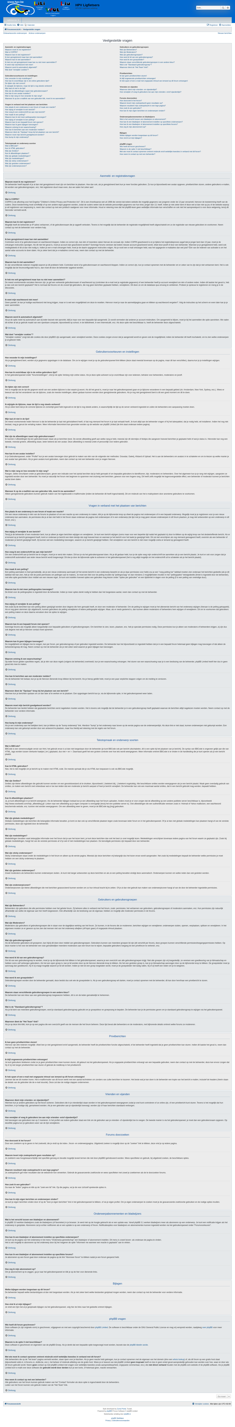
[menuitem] (20, 25)
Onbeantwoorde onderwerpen (15, 33)
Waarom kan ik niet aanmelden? (18, 60)
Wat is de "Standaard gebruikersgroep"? (136, 65)
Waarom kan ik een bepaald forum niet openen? (24, 122)
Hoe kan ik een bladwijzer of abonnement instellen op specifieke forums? (149, 124)
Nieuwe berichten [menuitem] (225, 33)
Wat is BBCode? (11, 146)
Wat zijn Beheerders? (128, 50)
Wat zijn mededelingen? (14, 158)
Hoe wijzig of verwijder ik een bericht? (20, 110)
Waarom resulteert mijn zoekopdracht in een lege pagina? (143, 106)
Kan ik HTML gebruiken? (15, 148)
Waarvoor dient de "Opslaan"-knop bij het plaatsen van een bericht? (32, 132)
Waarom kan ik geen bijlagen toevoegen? (21, 125)
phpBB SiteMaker (117, 1418)
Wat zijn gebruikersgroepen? (131, 55)
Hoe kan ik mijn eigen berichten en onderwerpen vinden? (142, 111)
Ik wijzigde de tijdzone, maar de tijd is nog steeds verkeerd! (28, 86)
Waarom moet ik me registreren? (18, 50)
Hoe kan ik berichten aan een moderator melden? (25, 130)
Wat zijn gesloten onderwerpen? (18, 163)
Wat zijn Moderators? (128, 52)
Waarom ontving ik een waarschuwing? (20, 127)
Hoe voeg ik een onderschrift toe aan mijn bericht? (25, 112)
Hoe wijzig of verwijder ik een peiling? (20, 120)
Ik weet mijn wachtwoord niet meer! (19, 65)
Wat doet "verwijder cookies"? (17, 70)
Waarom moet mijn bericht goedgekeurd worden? (24, 135)
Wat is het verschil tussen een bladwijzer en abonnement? (143, 119)
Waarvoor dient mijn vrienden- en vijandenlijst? (138, 89)
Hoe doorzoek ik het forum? (131, 101)
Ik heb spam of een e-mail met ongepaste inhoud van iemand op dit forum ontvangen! (154, 81)
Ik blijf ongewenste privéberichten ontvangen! (138, 78)
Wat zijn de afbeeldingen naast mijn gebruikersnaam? (26, 91)
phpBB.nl (127, 1414)
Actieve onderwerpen (37, 33)
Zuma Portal (121, 1409)
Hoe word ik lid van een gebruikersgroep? (136, 57)
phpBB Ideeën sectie (139, 1345)
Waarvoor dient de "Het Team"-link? (134, 67)
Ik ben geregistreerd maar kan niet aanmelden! (23, 57)
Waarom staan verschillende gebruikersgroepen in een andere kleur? (147, 62)
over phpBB (207, 1327)
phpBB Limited (101, 1327)
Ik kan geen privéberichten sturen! (133, 76)
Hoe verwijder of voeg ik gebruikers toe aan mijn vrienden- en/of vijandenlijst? (150, 92)
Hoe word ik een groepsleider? (132, 60)
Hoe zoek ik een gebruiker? (131, 108)
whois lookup (178, 1359)
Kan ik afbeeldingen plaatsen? (17, 153)
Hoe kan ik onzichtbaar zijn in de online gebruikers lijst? (27, 81)
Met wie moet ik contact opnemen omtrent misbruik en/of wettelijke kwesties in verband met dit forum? (160, 151)
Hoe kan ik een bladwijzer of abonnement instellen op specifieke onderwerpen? (151, 122)
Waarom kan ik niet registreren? (18, 55)
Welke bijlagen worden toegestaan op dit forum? (139, 135)
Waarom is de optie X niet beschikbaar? (135, 149)
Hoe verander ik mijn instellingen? (18, 78)
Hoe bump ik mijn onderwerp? (17, 137)
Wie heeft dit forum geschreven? (133, 146)
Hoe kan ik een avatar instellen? (18, 93)
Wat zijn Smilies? (12, 151)
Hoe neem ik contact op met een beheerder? (137, 154)
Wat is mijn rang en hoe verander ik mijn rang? (23, 96)
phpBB (109, 1411)
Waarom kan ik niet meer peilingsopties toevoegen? (25, 117)
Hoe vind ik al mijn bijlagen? (131, 138)
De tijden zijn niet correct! (15, 83)
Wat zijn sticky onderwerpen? (16, 161)
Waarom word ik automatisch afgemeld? (21, 67)
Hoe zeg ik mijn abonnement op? (133, 127)
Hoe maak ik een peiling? (15, 115)
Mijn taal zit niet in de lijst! (15, 88)
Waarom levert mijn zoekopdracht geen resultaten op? (141, 103)
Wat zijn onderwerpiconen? (16, 166)
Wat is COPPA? (11, 52)
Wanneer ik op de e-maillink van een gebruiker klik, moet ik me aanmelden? (35, 98)
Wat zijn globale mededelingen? (18, 156)
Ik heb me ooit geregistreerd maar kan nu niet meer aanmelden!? (31, 62)
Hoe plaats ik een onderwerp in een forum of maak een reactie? (30, 107)
